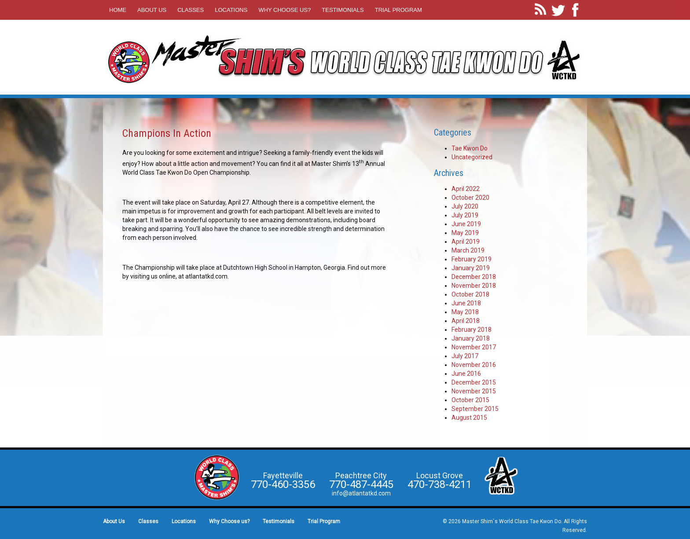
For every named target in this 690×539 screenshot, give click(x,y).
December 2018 (473, 276)
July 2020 (464, 206)
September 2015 (475, 408)
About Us (151, 10)
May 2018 (465, 311)
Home (117, 10)
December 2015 (473, 382)
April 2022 (465, 188)
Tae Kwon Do (469, 148)
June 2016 (466, 373)
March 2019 (467, 250)
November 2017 (473, 347)
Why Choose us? (284, 10)
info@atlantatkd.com (361, 493)
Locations (231, 10)
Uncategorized (471, 157)
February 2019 (471, 259)
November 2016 (473, 364)
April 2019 (465, 241)
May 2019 (465, 232)
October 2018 (470, 294)
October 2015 (470, 399)
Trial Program (398, 10)
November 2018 (473, 285)
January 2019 (470, 267)
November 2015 (473, 391)
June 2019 (466, 223)
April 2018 (465, 320)
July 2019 (464, 215)
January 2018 (470, 338)
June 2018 (466, 303)
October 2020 (470, 197)
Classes (190, 10)
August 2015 (469, 417)
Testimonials (342, 10)
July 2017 (464, 355)
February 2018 (471, 329)
